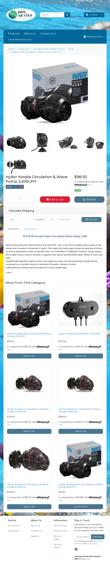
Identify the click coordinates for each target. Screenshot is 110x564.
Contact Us (47, 33)
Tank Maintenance (19, 39)
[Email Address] (82, 536)
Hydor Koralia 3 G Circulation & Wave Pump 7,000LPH (28, 410)
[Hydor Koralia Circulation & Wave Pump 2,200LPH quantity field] (21, 199)
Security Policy (58, 546)
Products (13, 33)
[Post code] (67, 219)
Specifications (31, 229)
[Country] (43, 219)
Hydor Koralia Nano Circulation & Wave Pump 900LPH (81, 486)
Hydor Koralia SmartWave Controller (79, 333)
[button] (93, 37)
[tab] (14, 229)
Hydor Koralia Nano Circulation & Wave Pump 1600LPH (29, 335)
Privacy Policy (61, 531)
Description (13, 229)
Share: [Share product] (14, 187)
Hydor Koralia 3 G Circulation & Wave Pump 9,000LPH (28, 486)
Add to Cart (55, 199)
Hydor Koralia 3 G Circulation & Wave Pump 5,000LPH (79, 410)
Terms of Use (60, 525)
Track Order (13, 531)
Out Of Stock (80, 506)
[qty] (19, 219)
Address (35, 536)
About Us (30, 33)
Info (90, 185)
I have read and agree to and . (88, 542)
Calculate (91, 219)
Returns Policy (58, 537)
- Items (92, 14)
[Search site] (67, 14)
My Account (14, 525)
